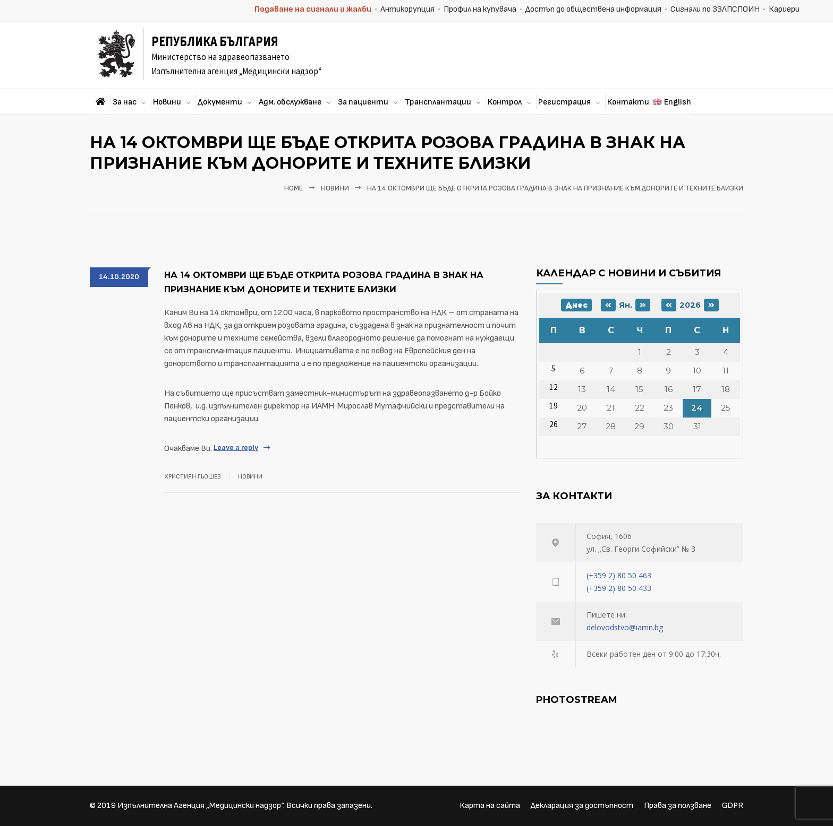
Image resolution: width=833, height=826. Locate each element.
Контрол (505, 102)
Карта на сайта (490, 806)
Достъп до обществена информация (593, 9)
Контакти (628, 102)
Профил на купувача (480, 9)
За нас (125, 102)
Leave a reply (236, 447)
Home (293, 188)
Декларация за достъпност (582, 806)
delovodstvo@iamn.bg (624, 627)
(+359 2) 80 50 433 (618, 588)
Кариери (784, 9)
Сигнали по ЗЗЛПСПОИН (715, 9)
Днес (576, 305)
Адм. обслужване (290, 102)
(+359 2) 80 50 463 (618, 575)
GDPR (732, 806)
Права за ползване (677, 806)
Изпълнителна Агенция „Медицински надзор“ (200, 806)
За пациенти (363, 102)
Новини (167, 102)
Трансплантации (438, 102)
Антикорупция (407, 9)
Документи (220, 102)
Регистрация (564, 102)
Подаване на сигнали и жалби (312, 9)
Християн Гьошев (192, 477)
